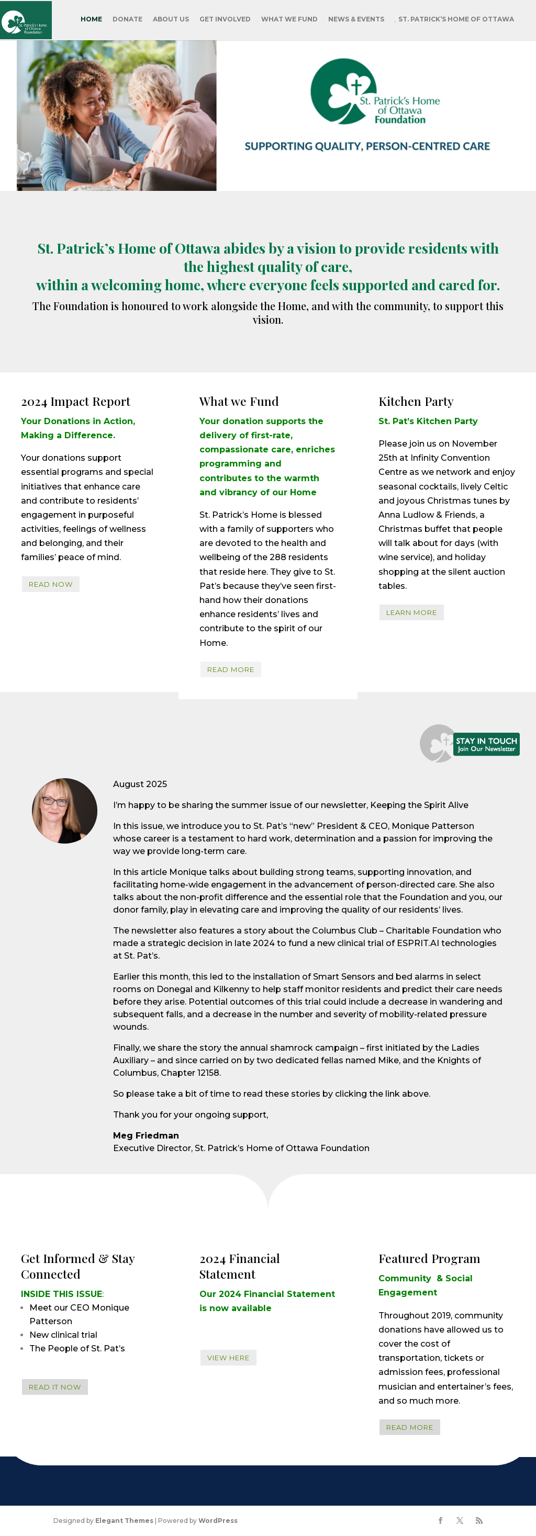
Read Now (51, 584)
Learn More (411, 612)
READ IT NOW (55, 1387)
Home (91, 19)
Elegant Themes (124, 1520)
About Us (171, 19)
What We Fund (289, 19)
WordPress (218, 1520)
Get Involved (225, 19)
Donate (127, 19)
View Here (228, 1357)
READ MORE (230, 669)
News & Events (356, 19)
